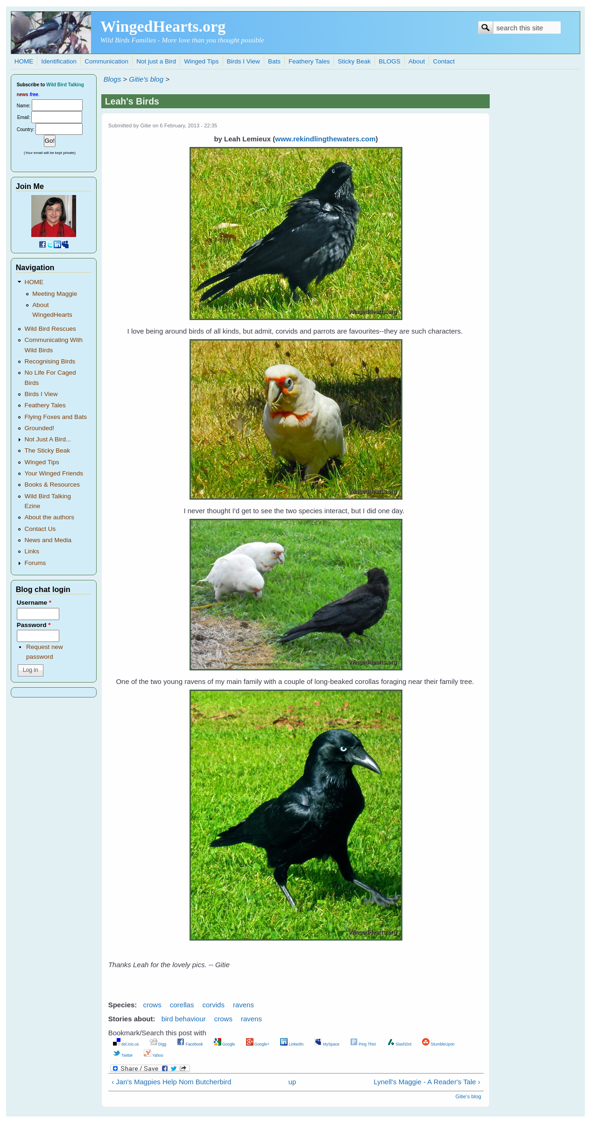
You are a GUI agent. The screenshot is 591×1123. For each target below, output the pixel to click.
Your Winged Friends (53, 473)
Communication (106, 61)
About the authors (49, 517)
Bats (274, 61)
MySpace (326, 1044)
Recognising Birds (49, 361)
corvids (213, 1005)
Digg (158, 1044)
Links (31, 551)
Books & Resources (52, 484)
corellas (182, 1005)
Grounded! (39, 428)
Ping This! (363, 1044)
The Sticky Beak (47, 450)
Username (34, 602)
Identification (59, 61)
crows (152, 1005)
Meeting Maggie (54, 293)
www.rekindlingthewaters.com (325, 139)
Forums (35, 562)
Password (34, 624)
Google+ (257, 1044)
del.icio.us (126, 1044)
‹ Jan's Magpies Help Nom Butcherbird (171, 1082)
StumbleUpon (438, 1044)
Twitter (123, 1055)
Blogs (112, 79)
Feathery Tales (309, 61)
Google (224, 1044)
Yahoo (153, 1055)
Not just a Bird (156, 61)
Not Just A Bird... (47, 439)
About (416, 61)
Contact (444, 61)
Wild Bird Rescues (50, 328)
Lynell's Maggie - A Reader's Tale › (426, 1082)
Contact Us (40, 528)
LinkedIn (291, 1044)
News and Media (47, 540)
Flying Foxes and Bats (55, 416)
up (292, 1082)
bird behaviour (184, 1019)
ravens (243, 1005)
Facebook (190, 1044)
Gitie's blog (146, 79)
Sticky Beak (354, 61)
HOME (24, 61)
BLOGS (390, 61)
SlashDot (399, 1044)
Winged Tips (201, 61)
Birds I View (243, 61)
